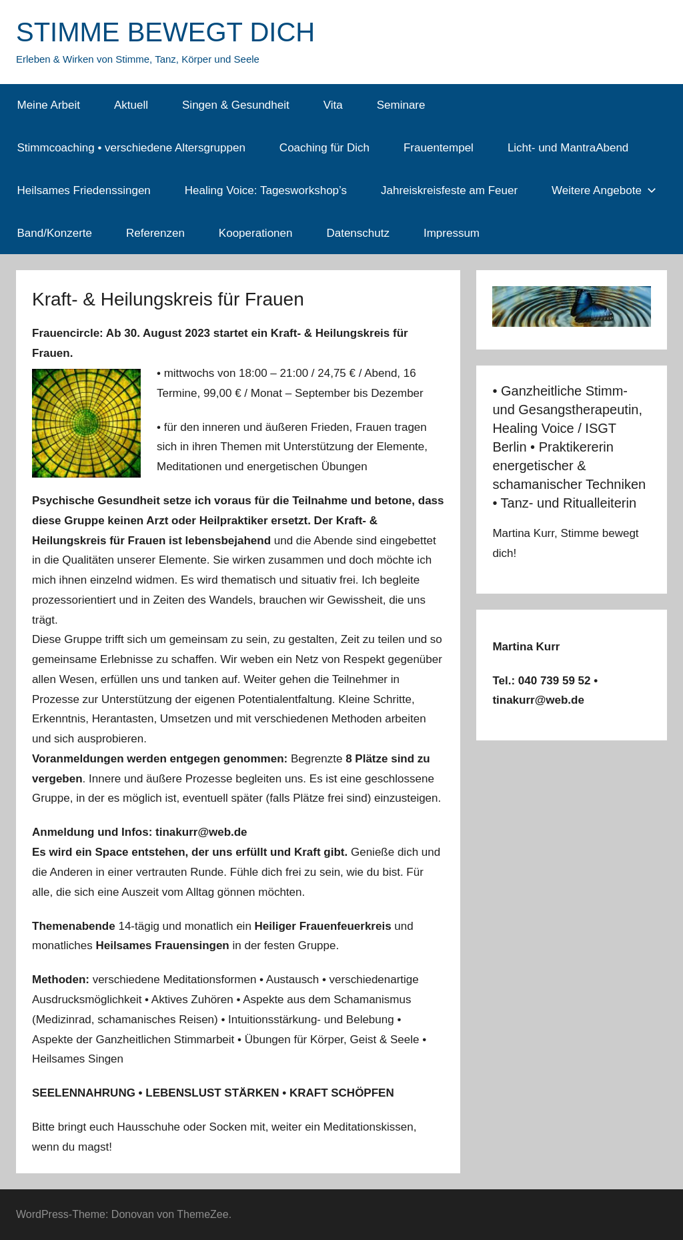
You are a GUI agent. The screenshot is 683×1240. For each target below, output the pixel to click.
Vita (333, 105)
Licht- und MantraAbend (568, 147)
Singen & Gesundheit (235, 105)
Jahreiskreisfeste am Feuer (449, 190)
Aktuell (131, 105)
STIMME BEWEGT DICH (165, 32)
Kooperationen (256, 233)
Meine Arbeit (49, 105)
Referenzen (155, 233)
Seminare (401, 105)
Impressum (452, 233)
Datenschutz (358, 233)
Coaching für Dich (324, 147)
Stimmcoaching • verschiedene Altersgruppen (131, 147)
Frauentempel (439, 147)
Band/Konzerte (54, 233)
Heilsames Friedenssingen (84, 190)
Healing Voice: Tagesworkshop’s (266, 190)
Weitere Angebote (604, 190)
